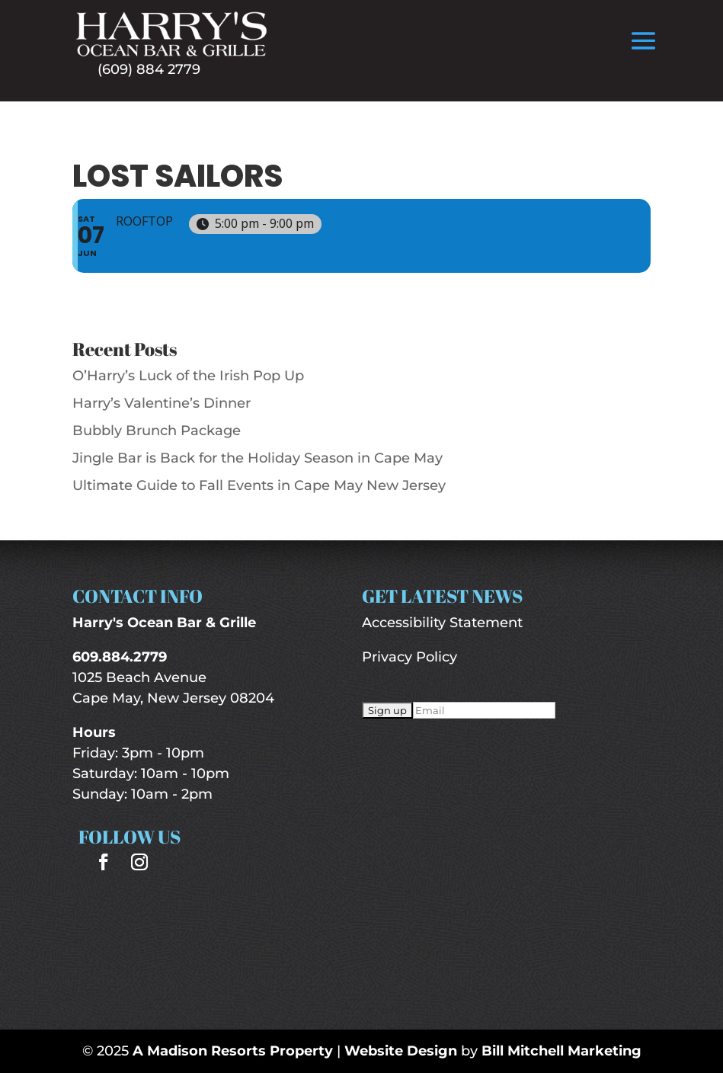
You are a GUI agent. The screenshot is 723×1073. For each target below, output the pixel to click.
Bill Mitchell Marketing (561, 1051)
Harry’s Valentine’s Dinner (161, 403)
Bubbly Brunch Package (156, 430)
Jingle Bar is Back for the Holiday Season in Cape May (257, 458)
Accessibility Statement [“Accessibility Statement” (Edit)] (442, 622)
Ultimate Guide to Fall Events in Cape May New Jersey (259, 485)
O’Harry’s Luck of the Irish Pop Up (188, 375)
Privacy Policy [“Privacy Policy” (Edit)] (409, 657)
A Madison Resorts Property (233, 1051)
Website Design (400, 1051)
